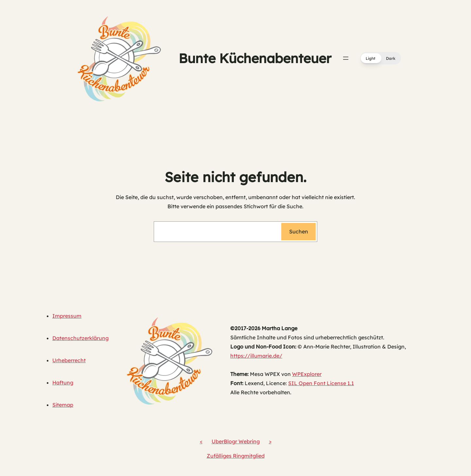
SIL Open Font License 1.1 (321, 383)
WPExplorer (307, 374)
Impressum (66, 316)
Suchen (298, 231)
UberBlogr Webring (236, 441)
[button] (380, 58)
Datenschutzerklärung (80, 338)
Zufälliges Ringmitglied (236, 455)
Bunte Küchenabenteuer (255, 58)
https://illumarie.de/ (256, 355)
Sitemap (62, 404)
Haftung (62, 382)
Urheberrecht (69, 360)
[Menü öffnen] (346, 58)
